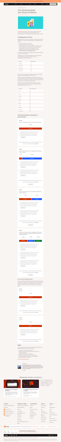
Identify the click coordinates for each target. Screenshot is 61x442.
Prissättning (6, 407)
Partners (50, 411)
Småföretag (32, 411)
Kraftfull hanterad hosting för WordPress (11, 390)
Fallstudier (31, 417)
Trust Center (21, 431)
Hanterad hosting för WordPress (9, 405)
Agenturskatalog (43, 417)
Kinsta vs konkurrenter (43, 415)
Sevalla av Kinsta (7, 409)
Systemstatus (43, 419)
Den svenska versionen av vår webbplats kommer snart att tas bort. (29, 1)
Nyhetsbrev (43, 411)
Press (50, 416)
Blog (41, 409)
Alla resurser (43, 421)
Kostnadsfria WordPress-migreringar (21, 414)
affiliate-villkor (21, 31)
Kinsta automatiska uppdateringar (23, 405)
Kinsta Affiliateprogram (21, 7)
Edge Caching (19, 419)
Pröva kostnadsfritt (53, 4)
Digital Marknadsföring (44, 382)
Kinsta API (19, 409)
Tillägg (18, 423)
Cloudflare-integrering (20, 407)
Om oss (50, 405)
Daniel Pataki (19, 14)
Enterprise (31, 405)
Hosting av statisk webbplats (51, 426)
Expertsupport (19, 411)
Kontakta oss (51, 422)
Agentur (31, 407)
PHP (41, 380)
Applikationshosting (35, 426)
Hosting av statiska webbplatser (8, 415)
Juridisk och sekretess (53, 420)
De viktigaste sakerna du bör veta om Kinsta (30, 390)
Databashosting (43, 426)
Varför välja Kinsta (52, 407)
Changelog (42, 407)
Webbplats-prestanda (48, 380)
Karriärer (50, 409)
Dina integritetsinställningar (33, 431)
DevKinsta (19, 417)
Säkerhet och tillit (52, 418)
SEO (51, 382)
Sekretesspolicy (26, 431)
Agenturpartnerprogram (53, 414)
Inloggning (47, 4)
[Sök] (43, 4)
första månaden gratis (25, 359)
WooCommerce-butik (33, 409)
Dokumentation (43, 405)
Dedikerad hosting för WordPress (22, 421)
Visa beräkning (23, 137)
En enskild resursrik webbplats (33, 415)
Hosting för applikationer (9, 411)
